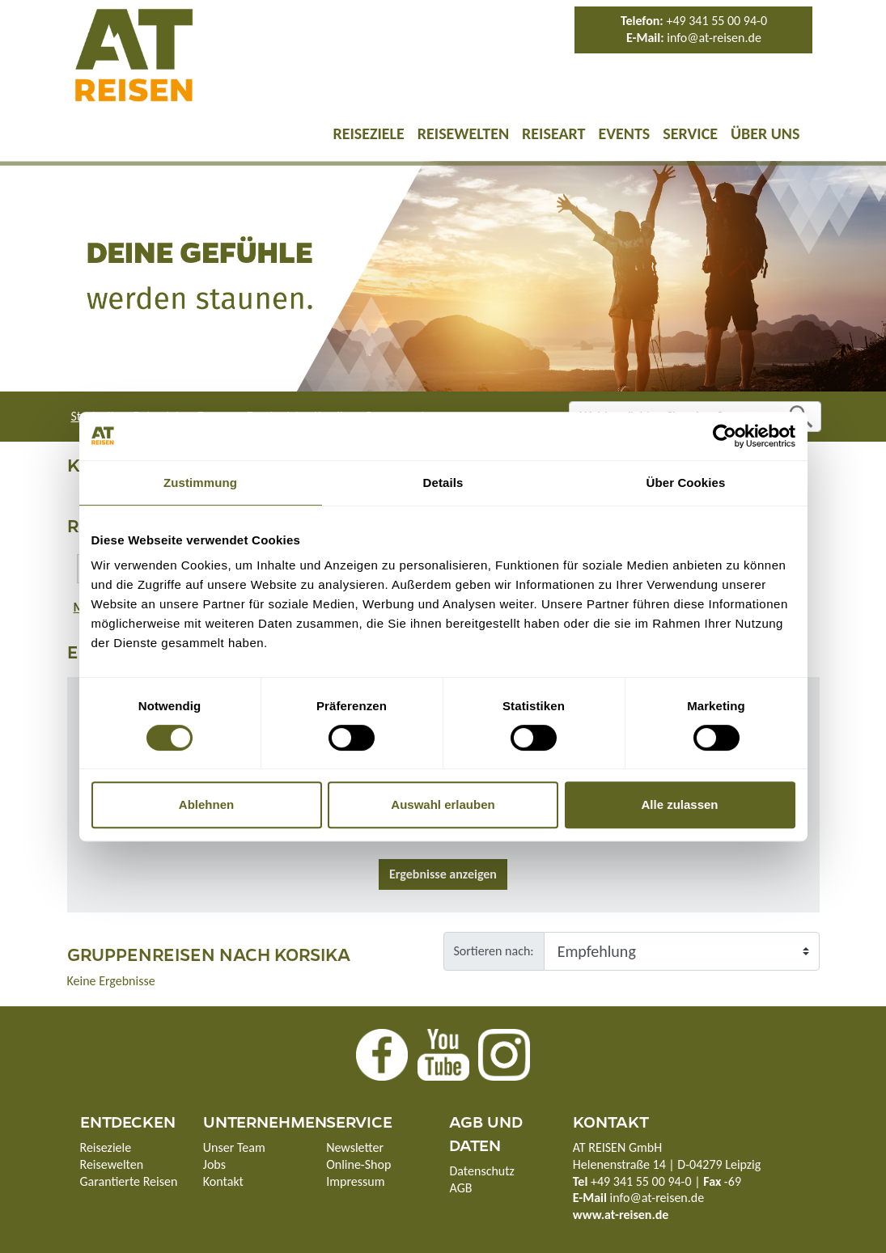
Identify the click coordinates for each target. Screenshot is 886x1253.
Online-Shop (358, 1164)
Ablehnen (206, 804)
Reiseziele (368, 133)
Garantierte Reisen (129, 1181)
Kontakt (223, 1181)
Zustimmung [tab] (200, 482)
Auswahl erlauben (442, 804)
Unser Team (234, 1147)
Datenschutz (481, 1171)
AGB (460, 1188)
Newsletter (355, 1147)
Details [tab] (443, 482)
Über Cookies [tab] (686, 482)
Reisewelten (463, 133)
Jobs (214, 1164)
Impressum (355, 1181)
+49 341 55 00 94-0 (716, 20)
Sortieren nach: (494, 951)
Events (624, 133)
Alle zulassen (679, 804)
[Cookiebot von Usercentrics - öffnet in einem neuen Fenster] (724, 436)
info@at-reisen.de (714, 37)
